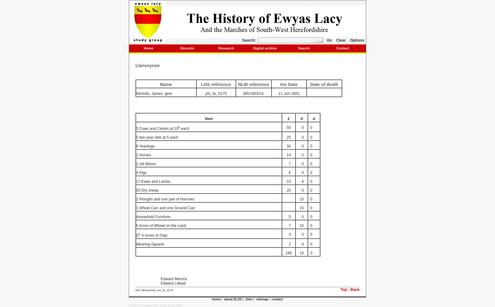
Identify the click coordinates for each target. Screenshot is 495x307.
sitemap (262, 299)
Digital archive (265, 48)
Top (344, 289)
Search (304, 48)
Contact (342, 48)
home (216, 299)
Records (187, 48)
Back (355, 289)
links (249, 299)
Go (329, 40)
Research (226, 48)
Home (148, 48)
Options (357, 40)
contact (277, 299)
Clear (341, 40)
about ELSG (233, 299)
